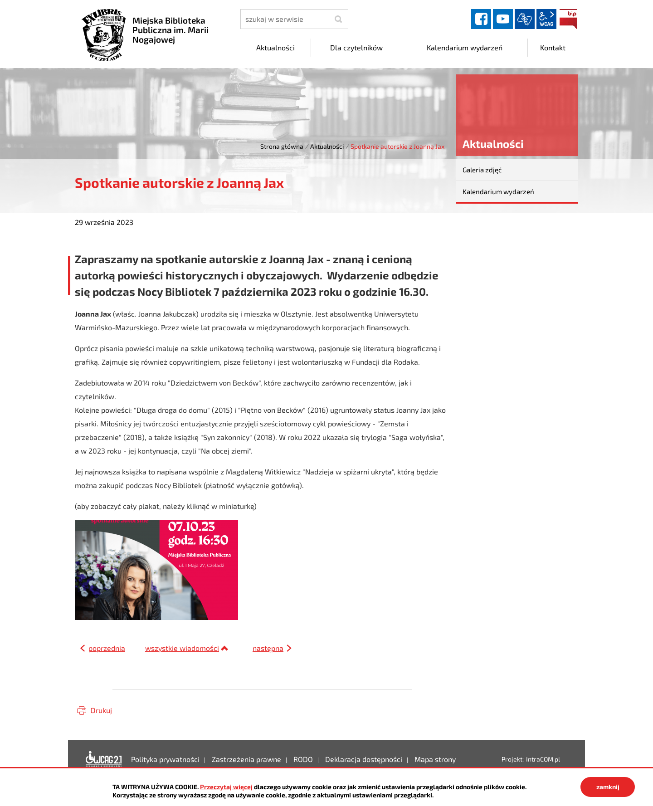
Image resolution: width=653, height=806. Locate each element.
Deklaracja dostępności (104, 759)
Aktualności (327, 146)
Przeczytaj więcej (226, 787)
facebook (481, 19)
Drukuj (101, 710)
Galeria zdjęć (482, 170)
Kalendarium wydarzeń (498, 191)
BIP (568, 19)
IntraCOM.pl (543, 759)
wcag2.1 (546, 19)
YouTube (503, 19)
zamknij (607, 787)
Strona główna (281, 146)
